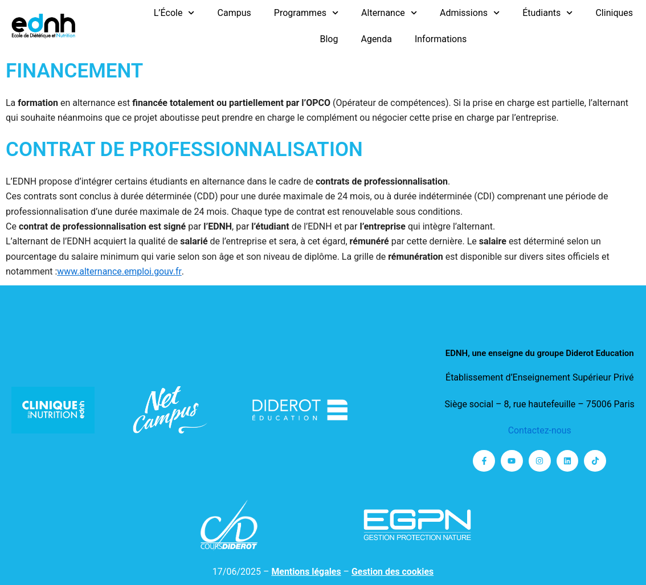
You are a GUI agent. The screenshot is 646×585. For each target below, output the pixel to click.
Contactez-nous (539, 430)
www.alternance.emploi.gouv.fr (119, 271)
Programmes (306, 13)
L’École (174, 13)
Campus (234, 12)
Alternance (389, 13)
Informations (441, 39)
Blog (329, 39)
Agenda (376, 39)
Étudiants (547, 13)
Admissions (470, 13)
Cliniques (614, 12)
